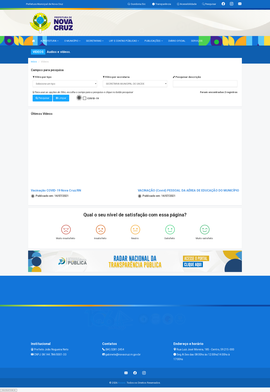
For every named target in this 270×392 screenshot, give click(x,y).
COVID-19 (93, 98)
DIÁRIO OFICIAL (176, 40)
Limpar (61, 98)
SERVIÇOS (196, 40)
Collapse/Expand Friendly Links (9, 390)
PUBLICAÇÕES (154, 40)
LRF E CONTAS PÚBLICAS (124, 40)
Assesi (122, 382)
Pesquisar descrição (187, 77)
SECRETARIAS (95, 40)
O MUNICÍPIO (72, 40)
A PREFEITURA (49, 40)
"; (135, 83)
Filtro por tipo (42, 77)
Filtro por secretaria (116, 77)
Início (34, 61)
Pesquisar (42, 98)
